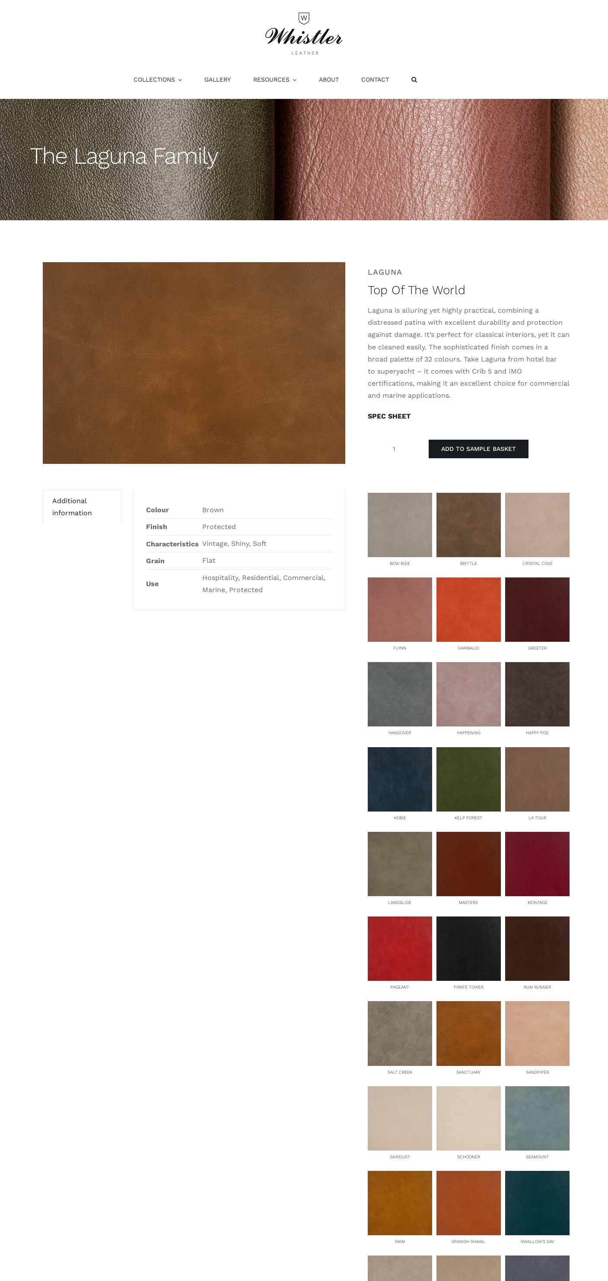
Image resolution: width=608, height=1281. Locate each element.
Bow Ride (400, 563)
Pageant (399, 987)
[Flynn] (400, 583)
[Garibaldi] (468, 583)
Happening (469, 732)
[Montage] (537, 838)
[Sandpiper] (537, 1007)
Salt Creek (400, 1072)
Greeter (537, 648)
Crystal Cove (537, 563)
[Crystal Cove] (537, 499)
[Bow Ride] (400, 499)
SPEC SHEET (389, 416)
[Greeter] (537, 583)
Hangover (399, 732)
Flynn (399, 648)
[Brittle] (468, 499)
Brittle (468, 563)
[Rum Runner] (537, 922)
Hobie (400, 817)
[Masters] (468, 838)
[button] (414, 79)
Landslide (399, 902)
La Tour (537, 817)
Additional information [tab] (72, 507)
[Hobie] (400, 753)
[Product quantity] (394, 448)
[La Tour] (537, 753)
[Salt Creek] (400, 1007)
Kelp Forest (468, 817)
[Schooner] (468, 1092)
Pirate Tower (469, 987)
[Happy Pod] (537, 668)
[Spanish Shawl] (468, 1177)
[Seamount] (537, 1092)
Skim (400, 1241)
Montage (538, 902)
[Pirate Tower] (468, 922)
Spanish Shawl (468, 1241)
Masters (468, 902)
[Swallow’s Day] (537, 1177)
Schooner (468, 1156)
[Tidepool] (537, 1261)
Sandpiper (537, 1072)
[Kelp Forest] (468, 753)
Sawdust (400, 1156)
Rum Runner (537, 987)
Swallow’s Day (537, 1241)
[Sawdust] (400, 1092)
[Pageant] (400, 922)
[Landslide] (400, 838)
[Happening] (468, 668)
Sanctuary (468, 1072)
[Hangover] (400, 668)
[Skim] (400, 1177)
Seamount (537, 1156)
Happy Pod (537, 732)
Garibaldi (468, 648)
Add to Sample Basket (478, 448)
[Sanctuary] (468, 1007)
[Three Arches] (468, 1261)
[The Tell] (400, 1261)
